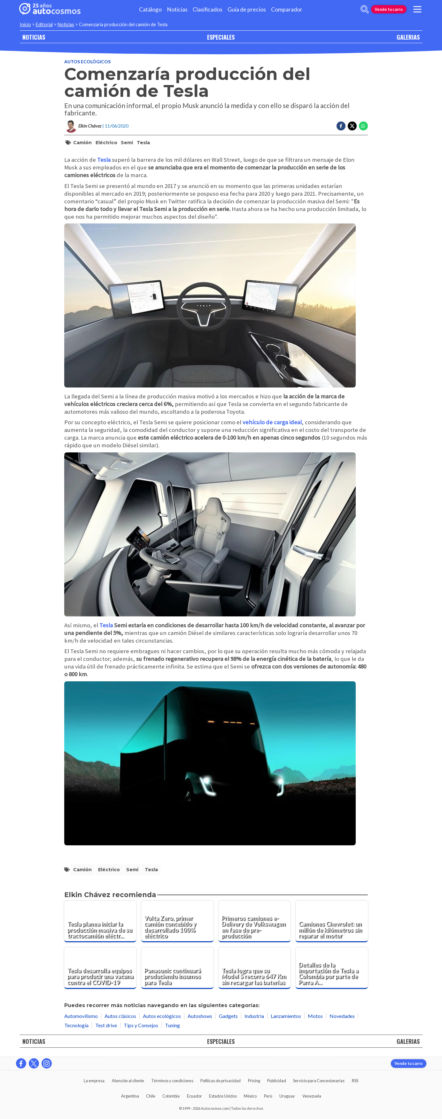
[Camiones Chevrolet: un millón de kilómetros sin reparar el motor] (332, 921)
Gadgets (228, 1016)
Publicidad (276, 1080)
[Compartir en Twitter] (352, 125)
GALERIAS (408, 37)
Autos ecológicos (87, 61)
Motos (315, 1016)
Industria (254, 1016)
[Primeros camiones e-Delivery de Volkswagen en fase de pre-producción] (255, 921)
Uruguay (287, 1096)
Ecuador (194, 1096)
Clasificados (207, 9)
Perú (268, 1096)
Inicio (25, 24)
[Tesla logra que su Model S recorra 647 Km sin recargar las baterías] (255, 968)
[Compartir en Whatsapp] (363, 125)
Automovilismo (81, 1016)
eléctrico (106, 142)
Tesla (143, 142)
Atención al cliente (128, 1080)
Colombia (171, 1096)
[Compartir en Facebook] (341, 125)
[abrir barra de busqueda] (364, 9)
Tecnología (76, 1025)
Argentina (130, 1096)
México (250, 1096)
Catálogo (150, 9)
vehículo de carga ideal (272, 422)
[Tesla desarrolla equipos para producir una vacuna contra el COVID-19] (100, 968)
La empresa (94, 1080)
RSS (355, 1080)
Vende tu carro (389, 9)
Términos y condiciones (172, 1080)
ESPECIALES (221, 37)
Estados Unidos (223, 1096)
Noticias (177, 9)
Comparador (286, 9)
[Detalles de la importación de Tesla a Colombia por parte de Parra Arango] (332, 968)
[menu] (417, 9)
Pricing (254, 1080)
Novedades (342, 1016)
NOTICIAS (33, 37)
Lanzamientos (286, 1016)
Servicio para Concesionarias (319, 1080)
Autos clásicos (120, 1016)
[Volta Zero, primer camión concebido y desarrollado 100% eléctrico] (177, 921)
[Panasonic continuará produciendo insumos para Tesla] (177, 968)
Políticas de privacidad (220, 1080)
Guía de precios (247, 9)
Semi (127, 142)
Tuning (172, 1025)
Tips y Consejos (141, 1025)
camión (82, 142)
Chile (150, 1096)
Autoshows (200, 1016)
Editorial (44, 24)
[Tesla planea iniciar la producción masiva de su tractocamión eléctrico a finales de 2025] (100, 921)
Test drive (106, 1025)
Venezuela (311, 1096)
